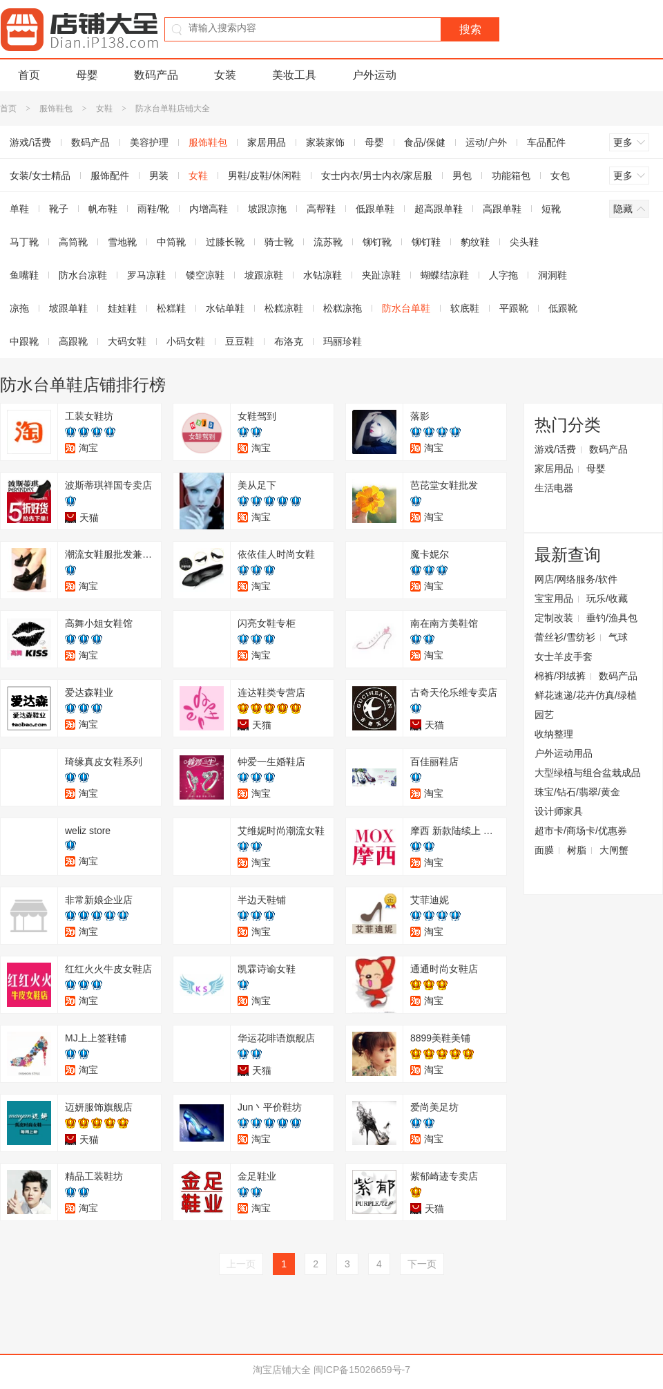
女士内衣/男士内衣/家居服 (377, 175)
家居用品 (266, 142)
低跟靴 (562, 308)
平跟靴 (513, 308)
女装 (225, 75)
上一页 (241, 1263)
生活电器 (554, 487)
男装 (159, 175)
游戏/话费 (555, 449)
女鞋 (104, 108)
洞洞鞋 (552, 275)
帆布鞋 (102, 208)
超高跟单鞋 (438, 208)
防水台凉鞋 (83, 275)
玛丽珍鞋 (342, 341)
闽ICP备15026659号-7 (362, 1369)
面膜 (544, 850)
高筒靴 (73, 241)
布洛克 (288, 341)
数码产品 (156, 75)
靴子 (58, 208)
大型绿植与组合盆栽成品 (588, 772)
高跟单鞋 (502, 208)
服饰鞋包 (56, 108)
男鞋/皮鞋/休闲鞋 (264, 175)
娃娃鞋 (122, 308)
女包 (560, 175)
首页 (29, 75)
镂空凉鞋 (205, 275)
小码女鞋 (185, 341)
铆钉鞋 (426, 241)
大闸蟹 (613, 850)
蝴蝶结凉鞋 (445, 275)
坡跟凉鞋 (263, 275)
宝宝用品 (554, 598)
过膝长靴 (225, 241)
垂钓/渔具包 (611, 617)
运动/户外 (486, 142)
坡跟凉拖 (267, 208)
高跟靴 (73, 341)
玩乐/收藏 (607, 598)
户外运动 (374, 75)
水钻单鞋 (225, 308)
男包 (462, 175)
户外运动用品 (564, 753)
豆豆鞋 (239, 341)
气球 (618, 637)
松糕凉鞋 (284, 308)
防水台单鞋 (406, 308)
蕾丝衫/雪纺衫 (565, 637)
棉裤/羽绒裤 (560, 675)
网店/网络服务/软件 (576, 579)
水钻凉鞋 (322, 275)
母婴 (87, 75)
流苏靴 (328, 241)
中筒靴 (171, 241)
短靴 (551, 208)
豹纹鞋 (475, 241)
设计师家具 (559, 811)
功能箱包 (511, 175)
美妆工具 (294, 75)
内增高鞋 (208, 208)
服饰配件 (109, 175)
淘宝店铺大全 (282, 1369)
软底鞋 (464, 308)
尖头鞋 (524, 241)
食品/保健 (424, 142)
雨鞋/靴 (153, 208)
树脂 (576, 850)
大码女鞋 (127, 341)
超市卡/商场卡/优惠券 (581, 830)
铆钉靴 (377, 241)
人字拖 (503, 275)
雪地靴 (122, 241)
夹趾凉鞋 (381, 275)
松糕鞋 (171, 308)
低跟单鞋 (375, 208)
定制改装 (554, 617)
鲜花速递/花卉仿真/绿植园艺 (586, 705)
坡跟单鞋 (68, 308)
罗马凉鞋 (146, 275)
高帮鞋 (321, 208)
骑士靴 (279, 241)
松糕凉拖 (342, 308)
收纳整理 (554, 733)
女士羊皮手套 (564, 656)
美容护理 (149, 142)
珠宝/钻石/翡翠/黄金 (577, 791)
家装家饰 (325, 142)
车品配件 (546, 142)
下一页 (421, 1263)
